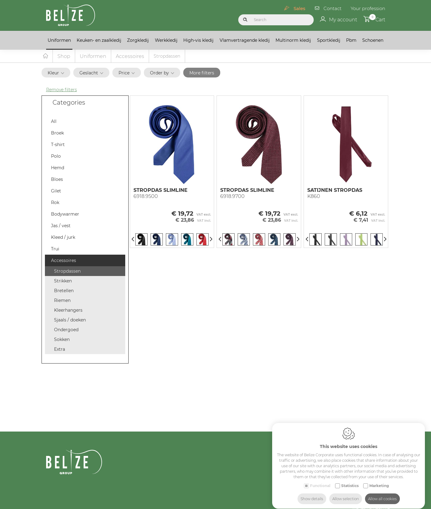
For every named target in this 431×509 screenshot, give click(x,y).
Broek (57, 133)
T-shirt (58, 145)
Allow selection (345, 493)
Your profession (368, 8)
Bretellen (64, 291)
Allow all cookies (382, 493)
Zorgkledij (138, 40)
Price (127, 73)
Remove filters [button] (61, 90)
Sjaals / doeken (70, 320)
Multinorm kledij (293, 40)
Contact (332, 8)
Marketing (379, 480)
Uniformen (59, 40)
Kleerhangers (68, 310)
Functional (320, 480)
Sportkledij (328, 40)
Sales (299, 8)
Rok (55, 203)
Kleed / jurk (63, 237)
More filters (201, 73)
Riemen (62, 300)
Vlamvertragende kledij (245, 40)
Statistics (350, 480)
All (54, 121)
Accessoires (130, 56)
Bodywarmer (65, 214)
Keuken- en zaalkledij (99, 40)
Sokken (62, 339)
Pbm (351, 40)
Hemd (57, 168)
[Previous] (133, 240)
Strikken (63, 281)
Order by (162, 73)
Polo (56, 156)
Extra (59, 349)
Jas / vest (61, 226)
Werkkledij (166, 40)
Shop (63, 56)
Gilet (56, 191)
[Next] (211, 240)
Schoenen (372, 40)
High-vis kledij (198, 40)
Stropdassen (67, 271)
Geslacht (91, 73)
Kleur (56, 73)
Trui (55, 249)
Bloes (57, 179)
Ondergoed (66, 330)
